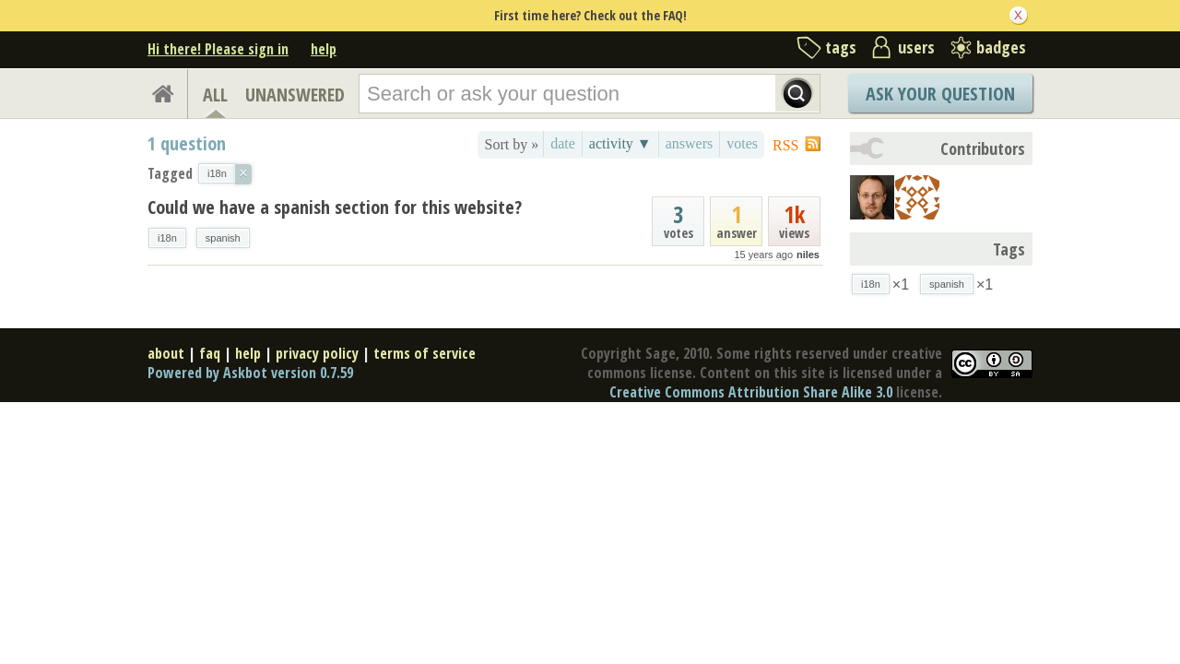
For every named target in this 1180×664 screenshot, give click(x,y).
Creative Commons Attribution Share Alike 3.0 (750, 392)
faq (209, 353)
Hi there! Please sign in (218, 49)
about (166, 353)
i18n (167, 237)
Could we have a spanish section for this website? (335, 207)
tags (840, 47)
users (916, 47)
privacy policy (317, 353)
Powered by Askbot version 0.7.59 (250, 372)
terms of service (424, 353)
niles (808, 254)
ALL (215, 94)
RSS (785, 145)
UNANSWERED (295, 94)
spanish (223, 237)
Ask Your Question (940, 93)
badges (1001, 47)
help (323, 49)
